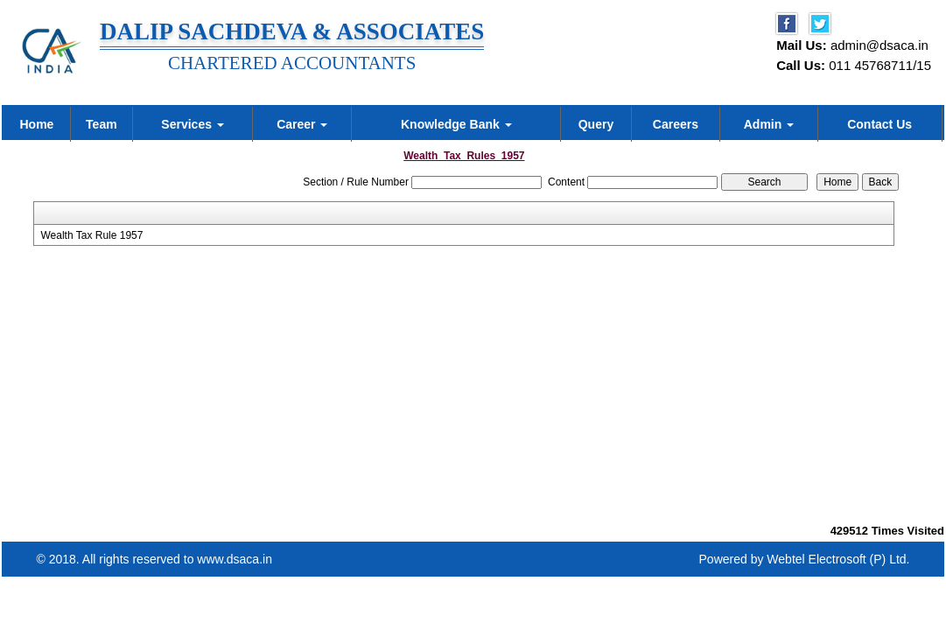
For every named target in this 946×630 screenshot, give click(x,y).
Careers (675, 124)
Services (192, 124)
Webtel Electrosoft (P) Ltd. (838, 559)
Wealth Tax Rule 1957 (91, 235)
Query (595, 124)
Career (302, 124)
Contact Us (879, 124)
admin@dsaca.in (879, 45)
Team (101, 124)
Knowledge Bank (456, 124)
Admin (769, 124)
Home (36, 124)
